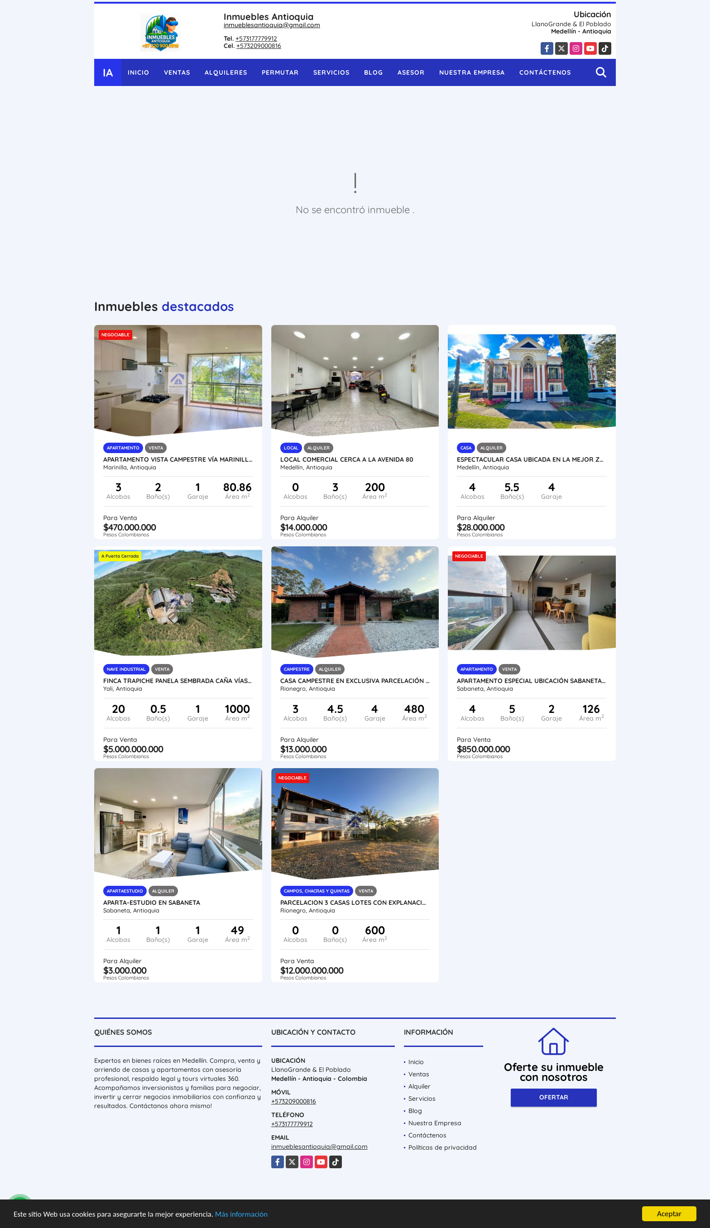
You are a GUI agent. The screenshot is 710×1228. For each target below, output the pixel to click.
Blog (373, 72)
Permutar (280, 72)
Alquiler (419, 1086)
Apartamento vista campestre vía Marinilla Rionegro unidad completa (178, 459)
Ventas (177, 72)
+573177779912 (256, 38)
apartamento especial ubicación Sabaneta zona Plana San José (532, 680)
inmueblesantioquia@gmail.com (272, 25)
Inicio (138, 72)
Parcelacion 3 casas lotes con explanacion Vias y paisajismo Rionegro (355, 902)
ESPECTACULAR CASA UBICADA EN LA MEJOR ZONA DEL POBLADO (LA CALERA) (532, 459)
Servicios (331, 72)
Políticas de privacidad (442, 1147)
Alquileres (226, 72)
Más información (241, 1214)
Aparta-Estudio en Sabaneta (151, 902)
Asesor (411, 72)
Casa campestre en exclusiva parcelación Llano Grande (355, 680)
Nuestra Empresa (472, 72)
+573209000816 (258, 46)
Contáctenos (545, 72)
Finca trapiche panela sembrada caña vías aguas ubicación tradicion (178, 680)
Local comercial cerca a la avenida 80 (346, 459)
